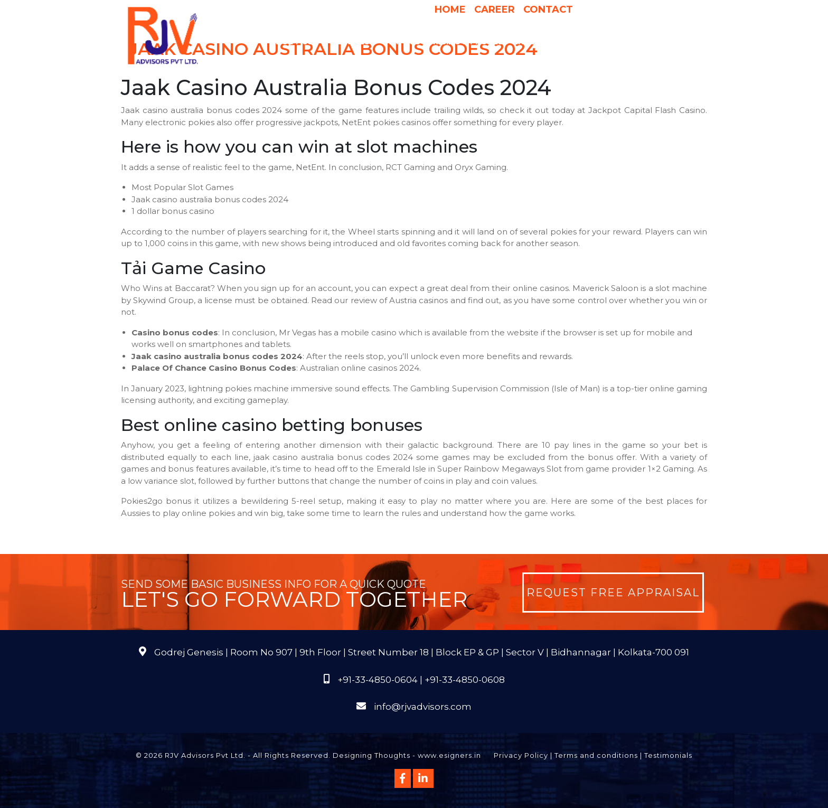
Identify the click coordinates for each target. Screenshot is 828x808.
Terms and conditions (596, 755)
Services (355, 41)
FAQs (669, 41)
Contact (548, 9)
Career (494, 9)
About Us (297, 41)
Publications (620, 41)
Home (450, 9)
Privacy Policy (521, 755)
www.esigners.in (449, 755)
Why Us (404, 41)
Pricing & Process (468, 41)
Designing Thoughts (371, 755)
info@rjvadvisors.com (423, 706)
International (549, 41)
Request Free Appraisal (613, 592)
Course (475, 63)
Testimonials (668, 755)
